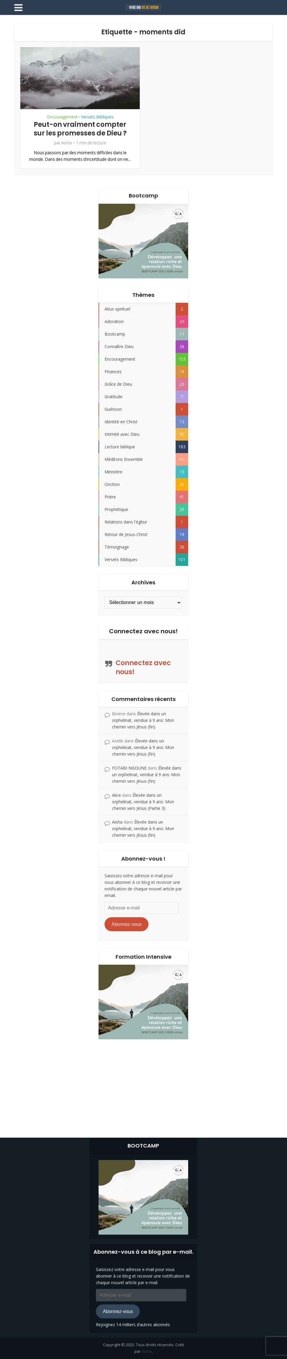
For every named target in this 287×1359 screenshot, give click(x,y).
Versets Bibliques (97, 117)
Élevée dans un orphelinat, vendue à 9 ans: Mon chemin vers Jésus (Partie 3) (143, 801)
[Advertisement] (143, 1087)
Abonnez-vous (126, 924)
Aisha (66, 143)
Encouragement (62, 117)
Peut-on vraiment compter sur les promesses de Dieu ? (80, 129)
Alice (116, 795)
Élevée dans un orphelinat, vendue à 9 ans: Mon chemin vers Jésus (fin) (143, 720)
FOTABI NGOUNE (129, 768)
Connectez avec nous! (143, 631)
